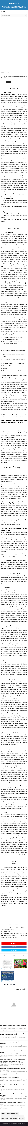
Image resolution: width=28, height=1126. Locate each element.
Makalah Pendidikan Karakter (17, 1116)
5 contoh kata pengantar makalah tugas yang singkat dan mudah (7, 969)
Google (14, 943)
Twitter (14, 950)
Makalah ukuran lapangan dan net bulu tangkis (11, 1077)
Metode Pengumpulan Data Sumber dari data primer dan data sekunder (7, 981)
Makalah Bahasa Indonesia (12, 1113)
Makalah (3, 1113)
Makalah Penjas (4, 1118)
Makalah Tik (21, 1118)
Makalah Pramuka (14, 1118)
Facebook (14, 947)
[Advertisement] (14, 33)
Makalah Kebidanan (5, 1116)
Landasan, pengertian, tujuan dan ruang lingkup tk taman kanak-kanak (20, 969)
